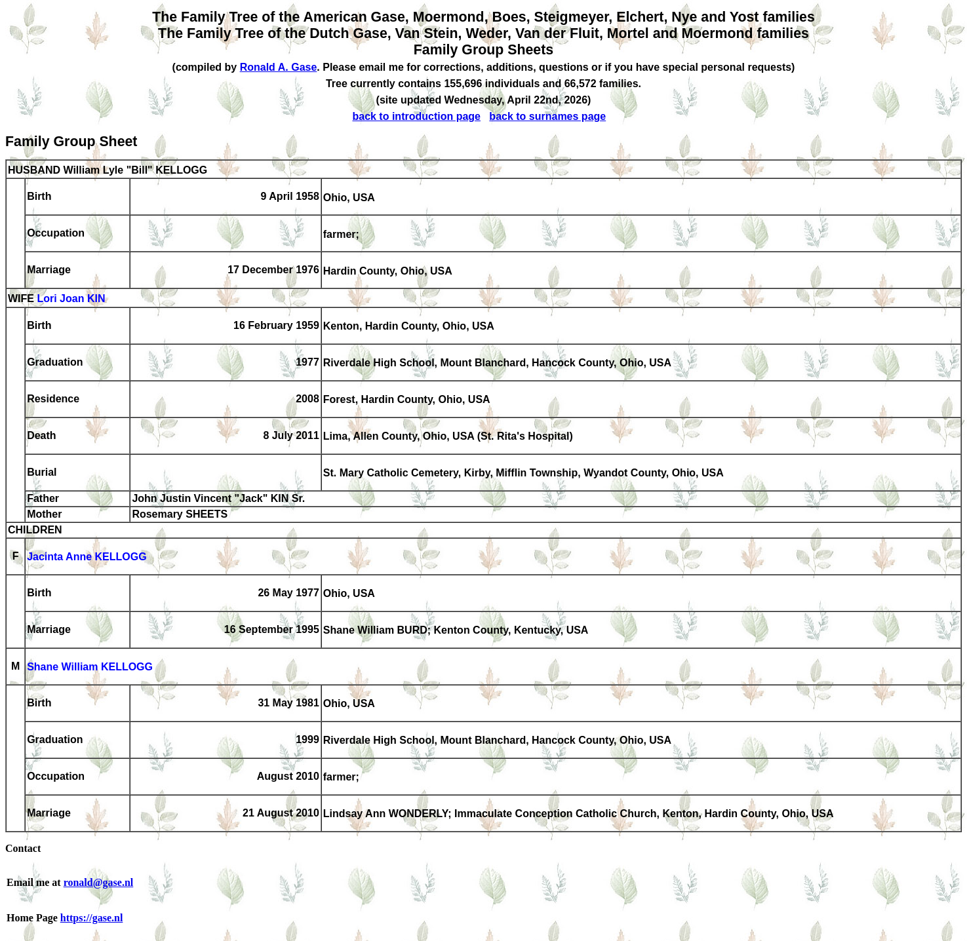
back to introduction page (416, 116)
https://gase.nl (91, 917)
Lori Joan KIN (71, 299)
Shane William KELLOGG (90, 667)
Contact (23, 848)
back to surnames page (547, 116)
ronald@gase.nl (99, 882)
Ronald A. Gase (278, 67)
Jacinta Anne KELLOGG (87, 557)
